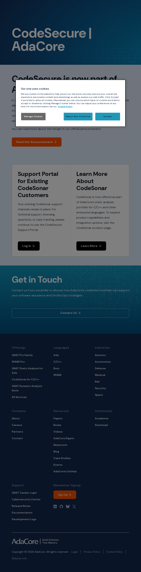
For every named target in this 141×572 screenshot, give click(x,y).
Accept (107, 116)
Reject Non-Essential (78, 116)
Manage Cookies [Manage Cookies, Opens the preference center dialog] (33, 116)
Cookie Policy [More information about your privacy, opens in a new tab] (65, 106)
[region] (70, 103)
